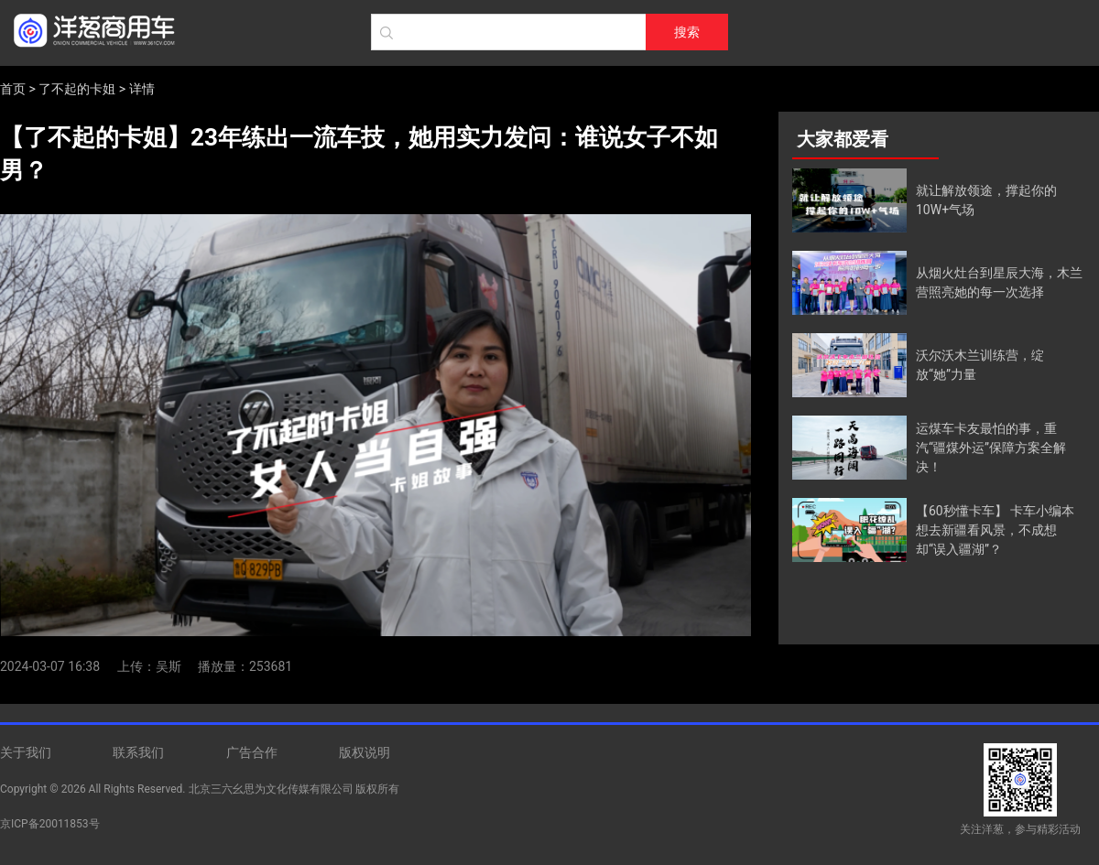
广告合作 (251, 752)
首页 (13, 88)
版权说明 (364, 752)
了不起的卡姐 (76, 88)
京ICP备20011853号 (50, 823)
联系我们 (138, 752)
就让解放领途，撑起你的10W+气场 (986, 200)
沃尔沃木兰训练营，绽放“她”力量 (980, 365)
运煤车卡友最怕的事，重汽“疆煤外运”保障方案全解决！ (991, 447)
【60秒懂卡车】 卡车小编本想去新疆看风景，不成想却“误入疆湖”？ (995, 530)
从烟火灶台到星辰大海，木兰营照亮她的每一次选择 (999, 282)
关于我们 (25, 752)
